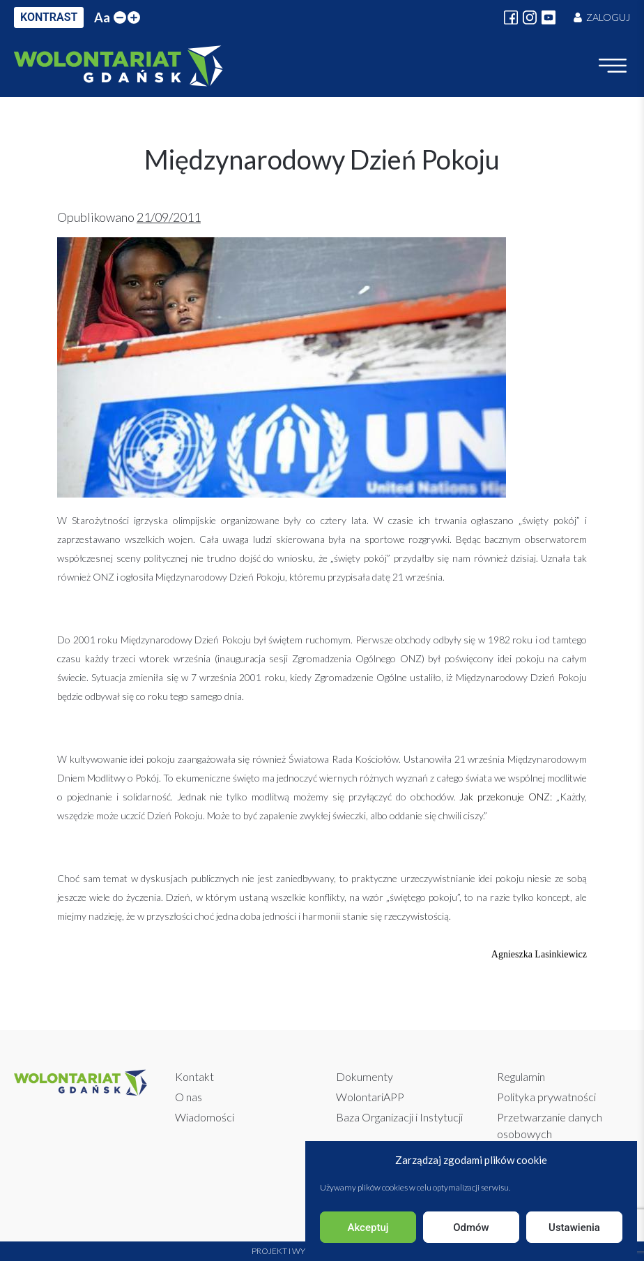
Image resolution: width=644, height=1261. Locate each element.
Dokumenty (364, 1076)
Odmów (471, 1227)
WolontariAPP (370, 1096)
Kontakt (194, 1076)
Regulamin (521, 1076)
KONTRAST (48, 17)
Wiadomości (204, 1117)
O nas (188, 1096)
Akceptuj (367, 1227)
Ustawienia (574, 1227)
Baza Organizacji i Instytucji (399, 1117)
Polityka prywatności (546, 1096)
